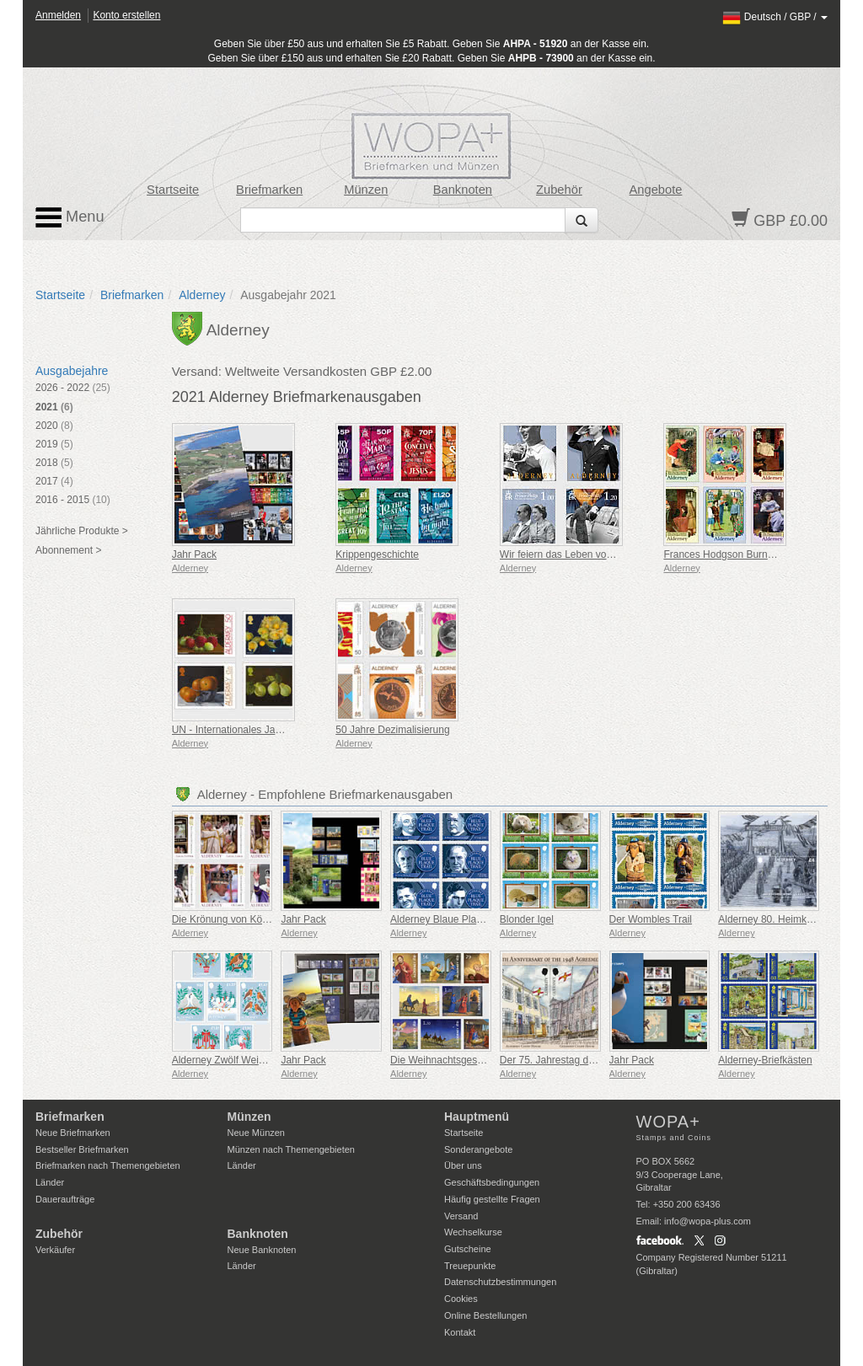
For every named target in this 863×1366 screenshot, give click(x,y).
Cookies (461, 1299)
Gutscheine (467, 1249)
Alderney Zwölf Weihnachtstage (243, 1060)
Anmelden (58, 15)
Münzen (366, 189)
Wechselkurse (473, 1232)
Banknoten (462, 189)
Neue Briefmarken (72, 1133)
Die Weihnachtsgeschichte (449, 1060)
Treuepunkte (470, 1266)
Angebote (656, 189)
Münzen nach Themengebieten (291, 1149)
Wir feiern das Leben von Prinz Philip (583, 554)
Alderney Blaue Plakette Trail (455, 919)
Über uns (463, 1165)
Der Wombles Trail (650, 919)
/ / (775, 17)
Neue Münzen (257, 1133)
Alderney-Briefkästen (765, 1060)
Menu (70, 217)
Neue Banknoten (262, 1250)
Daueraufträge (64, 1199)
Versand (461, 1216)
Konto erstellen (126, 15)
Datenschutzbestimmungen (500, 1282)
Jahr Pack (194, 554)
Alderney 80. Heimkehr (769, 919)
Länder (49, 1182)
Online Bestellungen (485, 1315)
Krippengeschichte (377, 554)
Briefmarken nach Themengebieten (107, 1165)
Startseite (173, 189)
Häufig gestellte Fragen (492, 1199)
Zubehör (559, 189)
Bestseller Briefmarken (82, 1149)
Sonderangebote (478, 1149)
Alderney (202, 295)
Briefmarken (269, 189)
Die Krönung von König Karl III (240, 919)
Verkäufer (55, 1250)
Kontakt (459, 1332)
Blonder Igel (527, 919)
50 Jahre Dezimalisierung (392, 730)
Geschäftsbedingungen (491, 1182)
